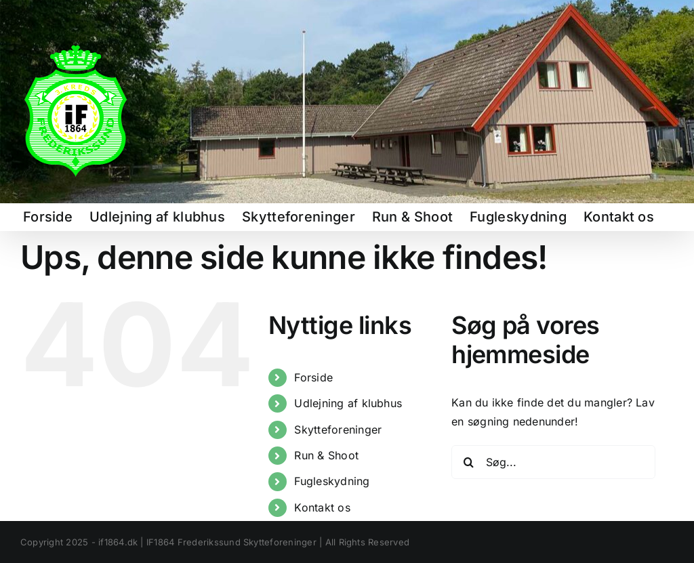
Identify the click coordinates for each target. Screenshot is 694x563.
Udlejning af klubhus (348, 403)
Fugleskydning (331, 481)
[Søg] (468, 462)
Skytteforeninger (338, 429)
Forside (313, 377)
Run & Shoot (326, 455)
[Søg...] (553, 462)
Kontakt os (322, 507)
